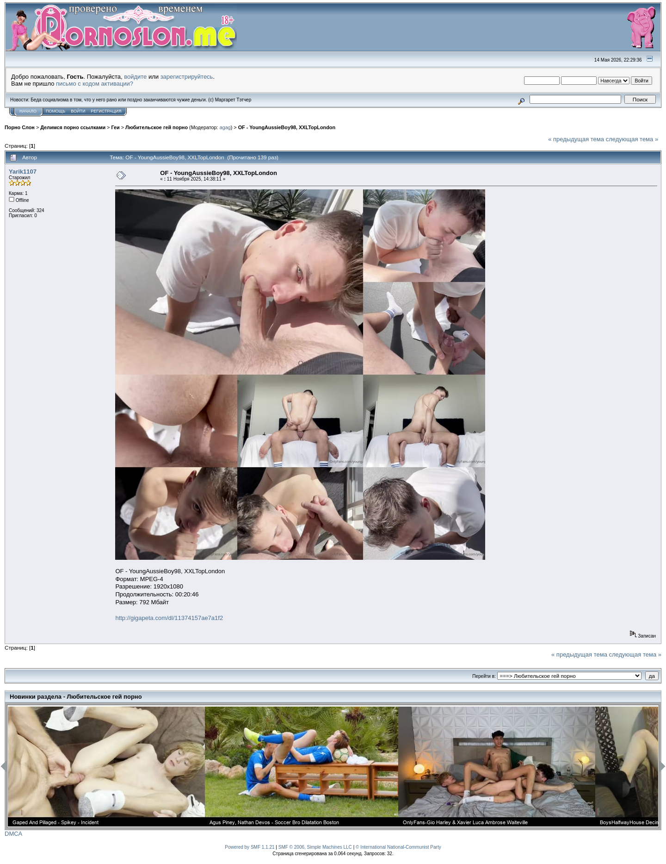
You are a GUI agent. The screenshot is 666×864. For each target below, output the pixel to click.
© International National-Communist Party (398, 847)
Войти (78, 111)
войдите (135, 76)
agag (225, 127)
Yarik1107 (23, 171)
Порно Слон (20, 127)
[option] (106, 766)
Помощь (55, 111)
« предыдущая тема (576, 139)
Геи (115, 127)
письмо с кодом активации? (94, 83)
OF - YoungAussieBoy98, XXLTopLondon (286, 127)
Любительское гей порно (156, 127)
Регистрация (106, 111)
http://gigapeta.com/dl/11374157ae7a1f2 (169, 617)
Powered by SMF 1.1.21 (249, 847)
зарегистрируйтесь (186, 76)
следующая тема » (632, 139)
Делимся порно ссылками (72, 127)
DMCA (13, 833)
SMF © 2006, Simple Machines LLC (315, 847)
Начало (28, 111)
